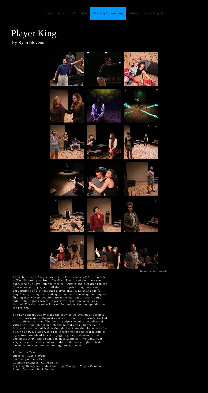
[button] (67, 69)
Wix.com (134, 381)
